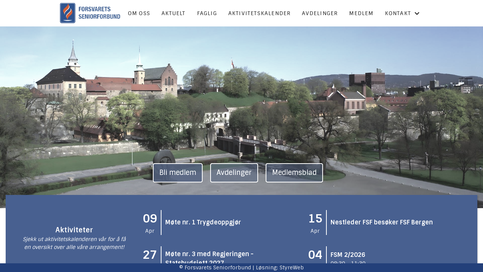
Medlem (361, 13)
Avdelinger (320, 13)
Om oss (139, 13)
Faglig (207, 13)
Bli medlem (177, 172)
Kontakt (402, 13)
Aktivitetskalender (259, 13)
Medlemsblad (294, 172)
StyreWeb (292, 267)
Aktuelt (173, 13)
